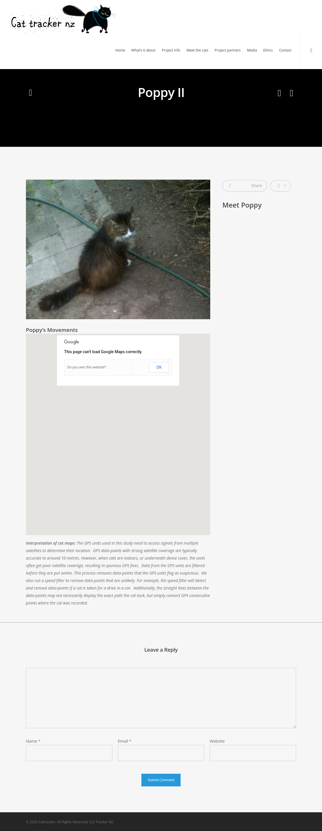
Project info (171, 50)
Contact (285, 50)
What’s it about (143, 50)
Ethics (268, 50)
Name (33, 741)
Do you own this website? (86, 367)
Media (252, 50)
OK (159, 367)
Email (124, 741)
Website (217, 741)
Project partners (227, 50)
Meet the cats (198, 50)
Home (120, 50)
